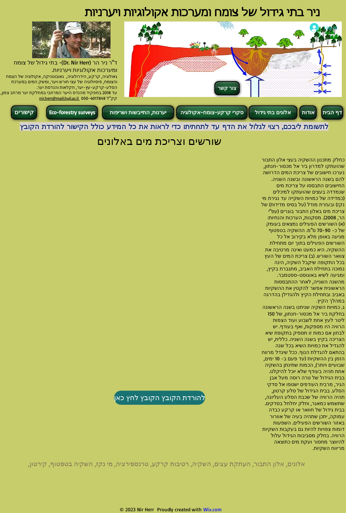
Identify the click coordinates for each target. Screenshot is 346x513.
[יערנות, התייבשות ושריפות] (138, 112)
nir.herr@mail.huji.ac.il (59, 98)
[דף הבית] (332, 112)
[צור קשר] (227, 88)
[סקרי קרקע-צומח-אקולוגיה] (211, 112)
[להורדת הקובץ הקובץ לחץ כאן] (159, 398)
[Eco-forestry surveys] (72, 112)
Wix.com (212, 509)
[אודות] (308, 112)
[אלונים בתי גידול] (273, 112)
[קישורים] (24, 112)
